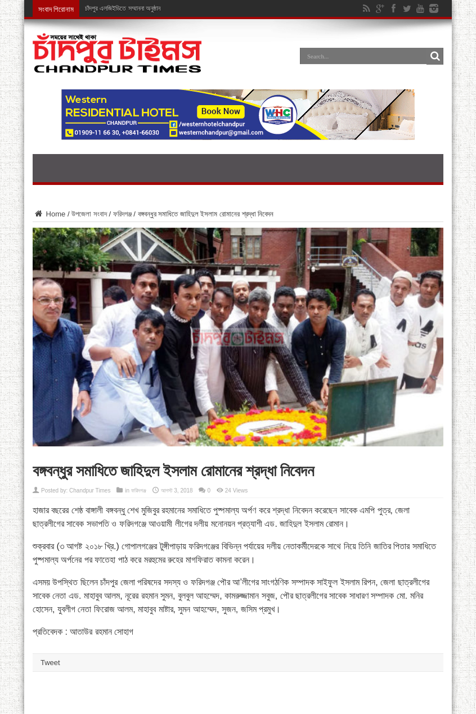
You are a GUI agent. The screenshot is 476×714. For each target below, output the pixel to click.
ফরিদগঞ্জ (122, 214)
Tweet (50, 662)
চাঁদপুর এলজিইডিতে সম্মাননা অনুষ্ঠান (122, 8)
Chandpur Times (89, 490)
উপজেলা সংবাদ (89, 214)
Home (49, 214)
